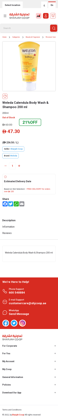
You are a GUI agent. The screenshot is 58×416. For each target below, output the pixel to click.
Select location (12, 5)
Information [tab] (8, 226)
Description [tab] (8, 220)
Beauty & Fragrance (33, 37)
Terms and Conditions (11, 410)
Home (4, 37)
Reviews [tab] (7, 233)
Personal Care (51, 37)
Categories (16, 37)
